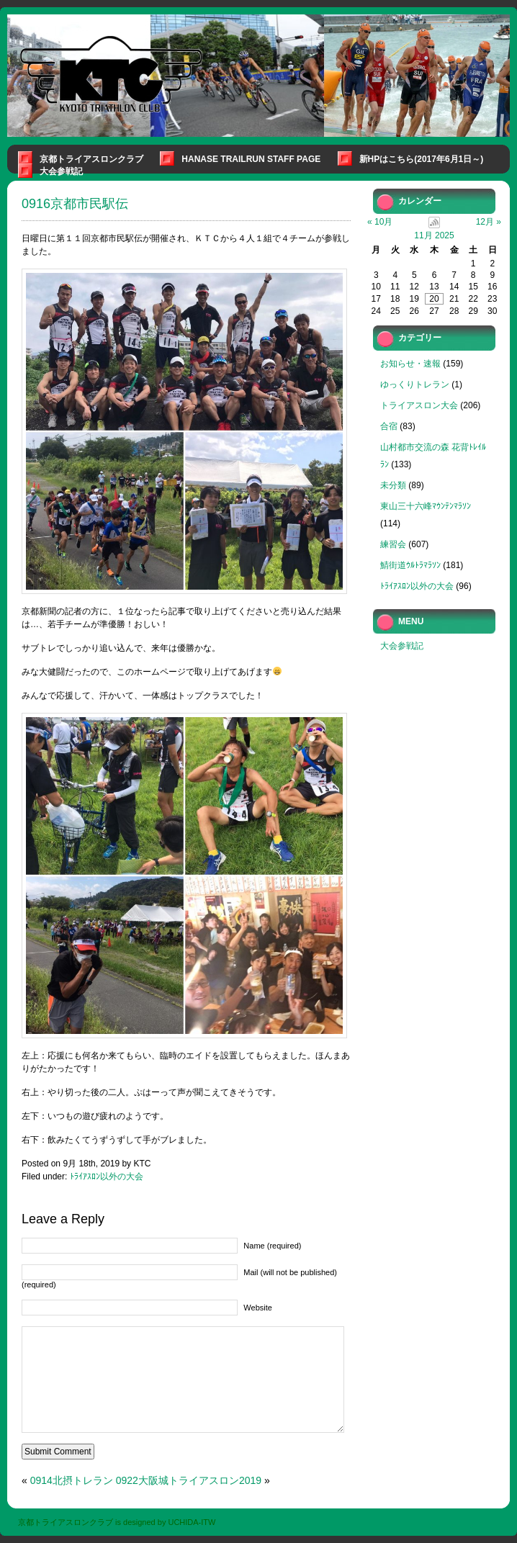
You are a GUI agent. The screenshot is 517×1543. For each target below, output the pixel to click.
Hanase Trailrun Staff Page (250, 159)
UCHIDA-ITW (191, 1522)
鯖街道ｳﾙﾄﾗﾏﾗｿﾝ (410, 565)
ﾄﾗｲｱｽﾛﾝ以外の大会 (106, 1176)
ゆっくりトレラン (414, 384)
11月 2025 (434, 235)
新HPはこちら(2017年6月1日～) (421, 159)
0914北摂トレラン (71, 1480)
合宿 (388, 426)
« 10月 (379, 222)
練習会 (393, 544)
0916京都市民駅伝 (75, 204)
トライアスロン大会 (419, 405)
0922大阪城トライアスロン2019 (188, 1480)
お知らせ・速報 (410, 364)
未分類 (393, 485)
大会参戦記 (61, 171)
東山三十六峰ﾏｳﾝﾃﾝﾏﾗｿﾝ (425, 506)
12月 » (488, 222)
